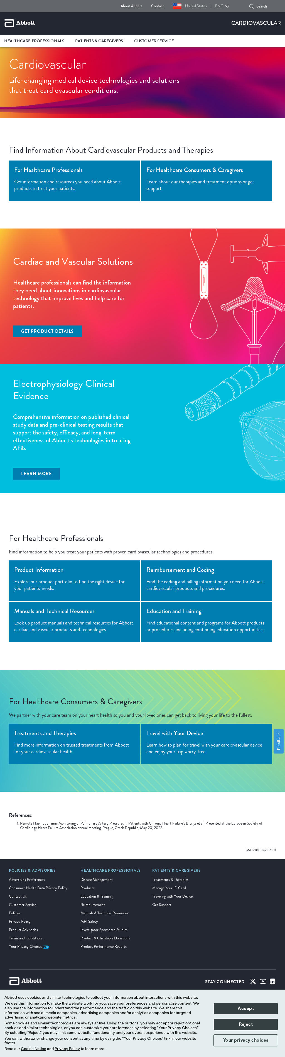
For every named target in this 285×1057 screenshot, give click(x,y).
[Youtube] (263, 982)
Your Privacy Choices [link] (29, 946)
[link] (32, 872)
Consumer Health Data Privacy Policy (38, 888)
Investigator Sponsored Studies (103, 929)
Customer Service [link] (154, 41)
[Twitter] (253, 982)
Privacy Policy (20, 921)
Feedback (278, 741)
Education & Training (96, 896)
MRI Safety (89, 921)
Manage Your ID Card (169, 888)
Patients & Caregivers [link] (99, 41)
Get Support (161, 904)
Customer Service (22, 904)
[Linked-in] (272, 982)
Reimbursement (92, 904)
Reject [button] (246, 1024)
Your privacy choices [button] (246, 1040)
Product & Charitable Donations (105, 938)
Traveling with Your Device (172, 896)
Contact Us (18, 896)
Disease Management (96, 879)
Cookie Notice (33, 1049)
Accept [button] (246, 1008)
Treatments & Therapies (170, 879)
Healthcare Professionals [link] (34, 41)
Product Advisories (23, 929)
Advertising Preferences (27, 879)
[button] (251, 6)
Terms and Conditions (26, 938)
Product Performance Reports (103, 946)
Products (87, 888)
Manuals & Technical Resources (104, 913)
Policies (14, 913)
